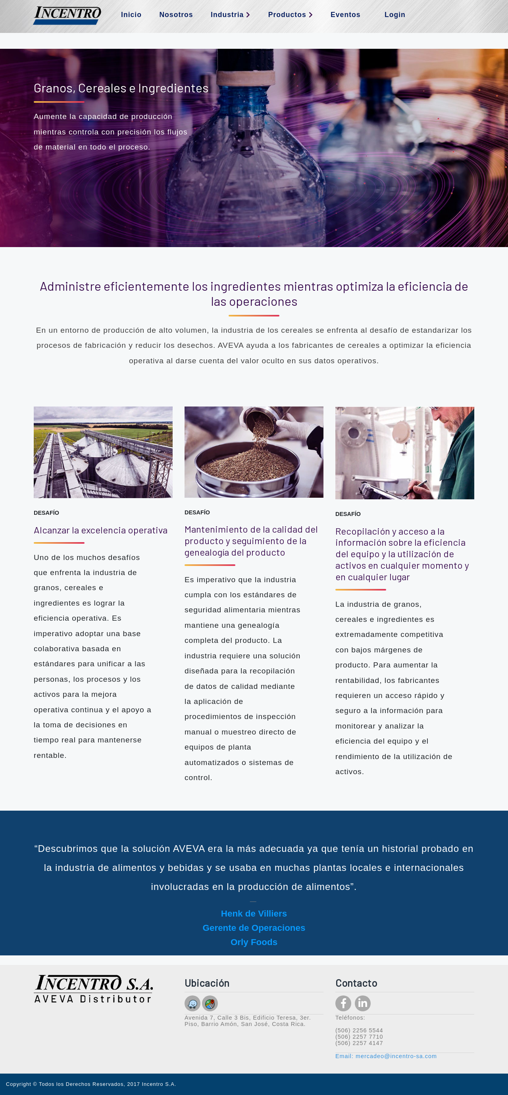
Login (395, 15)
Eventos (345, 15)
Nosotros (176, 15)
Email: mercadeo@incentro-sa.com (386, 1056)
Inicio (131, 15)
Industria (230, 15)
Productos (290, 15)
